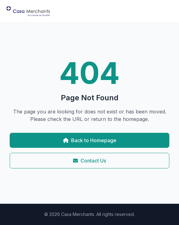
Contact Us (89, 161)
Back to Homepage (89, 140)
